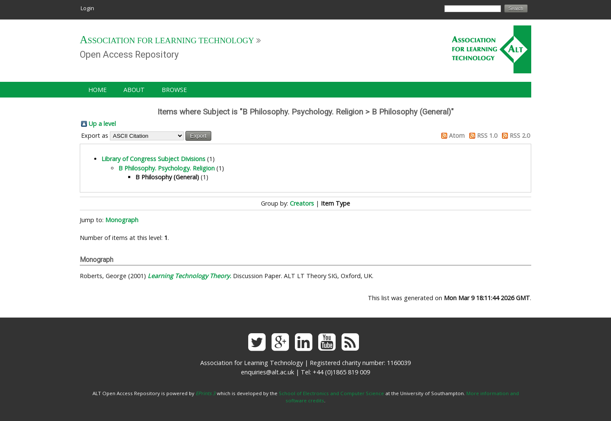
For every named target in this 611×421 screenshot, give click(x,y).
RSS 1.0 (487, 135)
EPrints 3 (206, 393)
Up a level (102, 124)
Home (97, 90)
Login (87, 8)
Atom (457, 135)
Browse (174, 90)
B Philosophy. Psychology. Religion (166, 168)
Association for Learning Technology (167, 40)
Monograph (121, 220)
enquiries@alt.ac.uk (267, 372)
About (134, 90)
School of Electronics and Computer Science (331, 393)
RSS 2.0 (520, 135)
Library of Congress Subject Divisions (153, 159)
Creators (302, 203)
